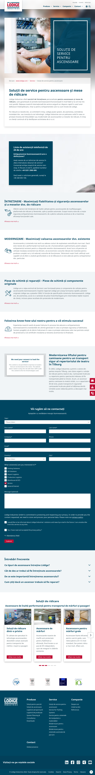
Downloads (31, 721)
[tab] (40, 665)
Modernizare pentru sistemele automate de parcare (57, 732)
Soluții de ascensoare (34, 707)
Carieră (81, 2)
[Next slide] (90, 635)
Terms (76, 772)
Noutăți (75, 2)
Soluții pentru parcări (34, 704)
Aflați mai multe (14, 657)
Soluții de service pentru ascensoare (57, 705)
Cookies (51, 772)
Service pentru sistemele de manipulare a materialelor (57, 718)
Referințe (88, 2)
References (75, 710)
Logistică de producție (34, 713)
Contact (78, 6)
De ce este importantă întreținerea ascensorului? (47, 576)
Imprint (58, 772)
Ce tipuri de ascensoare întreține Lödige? (47, 565)
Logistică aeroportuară (35, 710)
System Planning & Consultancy (33, 716)
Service (57, 6)
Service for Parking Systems (55, 711)
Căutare (83, 772)
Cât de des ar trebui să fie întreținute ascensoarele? (47, 570)
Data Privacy (67, 772)
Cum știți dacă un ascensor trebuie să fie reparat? (47, 581)
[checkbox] (47, 477)
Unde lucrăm (75, 707)
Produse (47, 6)
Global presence (32, 747)
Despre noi (75, 704)
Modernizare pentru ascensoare (56, 725)
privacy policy (77, 517)
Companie (68, 6)
